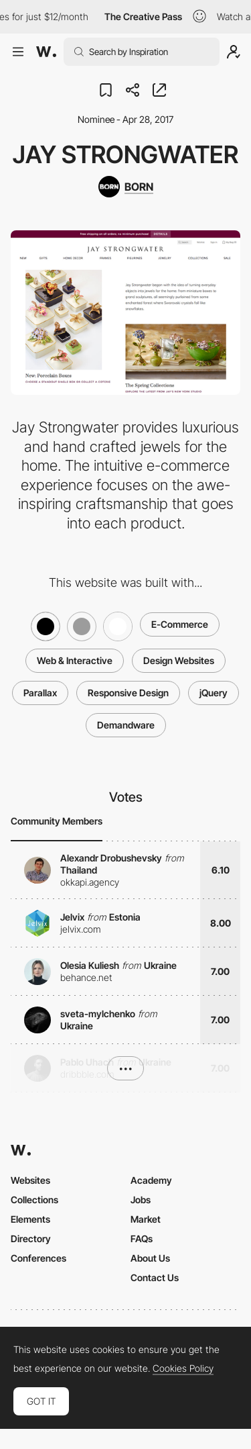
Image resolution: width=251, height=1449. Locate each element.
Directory (31, 1238)
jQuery (213, 692)
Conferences (38, 1258)
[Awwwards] (46, 51)
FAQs (142, 1238)
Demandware (126, 725)
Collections (34, 1199)
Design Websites (178, 660)
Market (146, 1219)
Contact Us (155, 1277)
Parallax (40, 692)
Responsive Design (128, 692)
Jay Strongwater (125, 154)
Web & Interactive (74, 660)
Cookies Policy (183, 1368)
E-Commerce (179, 624)
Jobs (141, 1199)
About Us (150, 1258)
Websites (30, 1180)
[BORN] (125, 186)
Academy (151, 1180)
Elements (30, 1219)
